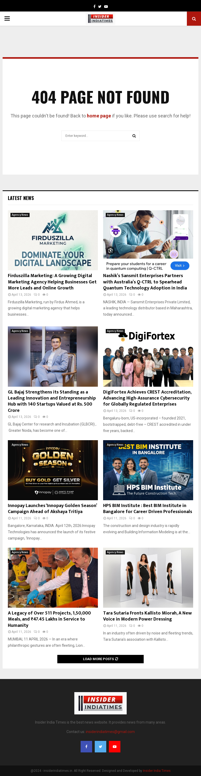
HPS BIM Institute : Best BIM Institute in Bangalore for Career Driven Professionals (147, 509)
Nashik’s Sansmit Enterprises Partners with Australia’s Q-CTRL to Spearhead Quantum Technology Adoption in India (145, 282)
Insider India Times (157, 771)
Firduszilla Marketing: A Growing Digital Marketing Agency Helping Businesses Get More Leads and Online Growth (52, 282)
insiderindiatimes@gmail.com (110, 732)
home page (99, 115)
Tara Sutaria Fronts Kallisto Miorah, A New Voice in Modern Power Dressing (147, 616)
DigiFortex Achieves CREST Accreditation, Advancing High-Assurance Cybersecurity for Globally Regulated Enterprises (147, 398)
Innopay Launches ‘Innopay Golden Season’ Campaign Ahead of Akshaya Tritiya (52, 509)
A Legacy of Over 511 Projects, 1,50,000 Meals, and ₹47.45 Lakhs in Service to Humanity (49, 619)
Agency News (20, 214)
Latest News (21, 198)
